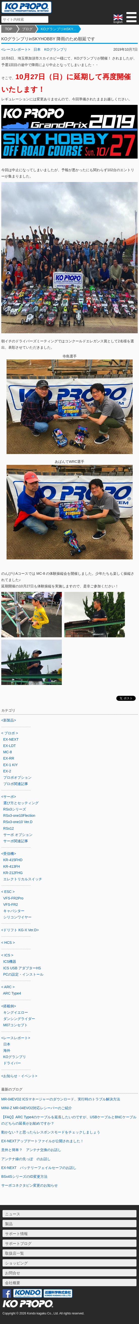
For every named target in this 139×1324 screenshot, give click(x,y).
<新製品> (8, 720)
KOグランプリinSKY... (58, 29)
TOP (8, 29)
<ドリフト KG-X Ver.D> (20, 930)
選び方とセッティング (21, 803)
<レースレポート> (15, 49)
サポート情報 (16, 1233)
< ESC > (8, 892)
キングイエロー (15, 1012)
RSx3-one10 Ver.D (18, 822)
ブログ (27, 29)
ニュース (12, 1214)
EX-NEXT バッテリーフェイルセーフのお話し (38, 1168)
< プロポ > (9, 733)
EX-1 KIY (10, 765)
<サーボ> (8, 797)
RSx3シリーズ (14, 809)
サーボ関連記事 (15, 841)
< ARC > (8, 987)
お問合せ (12, 1273)
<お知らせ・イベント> (19, 1076)
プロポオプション (17, 777)
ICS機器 (9, 961)
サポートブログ (18, 1243)
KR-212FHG (13, 873)
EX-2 (7, 771)
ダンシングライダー (19, 1019)
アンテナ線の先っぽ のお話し (26, 1159)
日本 (37, 49)
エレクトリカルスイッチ (22, 879)
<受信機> (8, 854)
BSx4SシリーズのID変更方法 (24, 1177)
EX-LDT (9, 746)
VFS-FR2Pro (13, 898)
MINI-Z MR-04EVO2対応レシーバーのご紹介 (36, 1108)
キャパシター (13, 911)
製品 (9, 1224)
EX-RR (8, 758)
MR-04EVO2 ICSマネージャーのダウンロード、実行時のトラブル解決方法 (60, 1099)
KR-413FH (11, 866)
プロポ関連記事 (15, 784)
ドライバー (12, 1063)
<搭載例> (8, 1006)
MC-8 (7, 752)
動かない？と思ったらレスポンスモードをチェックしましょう (50, 1132)
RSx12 (8, 828)
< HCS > (8, 943)
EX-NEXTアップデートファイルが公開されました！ (42, 1141)
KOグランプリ (55, 49)
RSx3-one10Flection (19, 816)
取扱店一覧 (14, 1253)
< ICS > (7, 955)
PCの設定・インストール (23, 974)
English (118, 19)
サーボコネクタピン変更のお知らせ (29, 1185)
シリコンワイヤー (17, 917)
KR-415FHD (12, 860)
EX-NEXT (11, 739)
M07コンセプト (15, 1025)
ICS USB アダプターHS (22, 968)
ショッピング (16, 1263)
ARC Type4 (12, 993)
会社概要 (12, 1283)
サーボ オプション (18, 835)
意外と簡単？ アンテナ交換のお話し (31, 1150)
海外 (6, 1050)
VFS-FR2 (10, 904)
